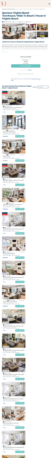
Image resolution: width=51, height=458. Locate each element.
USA (17, 9)
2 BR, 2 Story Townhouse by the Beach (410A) (36, 275)
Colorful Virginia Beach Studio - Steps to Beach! (36, 371)
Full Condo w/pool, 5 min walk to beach (35, 323)
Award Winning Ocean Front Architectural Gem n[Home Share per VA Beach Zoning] (36, 417)
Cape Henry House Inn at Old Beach (10, 203)
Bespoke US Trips (5, 452)
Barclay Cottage (6, 131)
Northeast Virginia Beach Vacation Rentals (8, 417)
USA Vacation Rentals (8, 420)
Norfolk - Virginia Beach (28, 9)
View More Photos (7, 37)
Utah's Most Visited (24, 452)
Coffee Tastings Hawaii (44, 452)
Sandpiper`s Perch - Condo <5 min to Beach (35, 299)
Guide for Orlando (34, 452)
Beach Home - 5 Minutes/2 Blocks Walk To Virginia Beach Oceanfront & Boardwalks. (37, 425)
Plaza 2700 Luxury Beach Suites (33, 107)
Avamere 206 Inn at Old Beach (9, 179)
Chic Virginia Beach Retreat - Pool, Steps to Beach (13, 347)
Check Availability (25, 66)
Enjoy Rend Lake (26, 454)
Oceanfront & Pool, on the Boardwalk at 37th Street (37, 155)
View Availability (19, 111)
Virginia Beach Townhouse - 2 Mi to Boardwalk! (12, 155)
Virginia (20, 9)
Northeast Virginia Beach (39, 9)
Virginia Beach (38, 349)
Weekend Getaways (15, 452)
